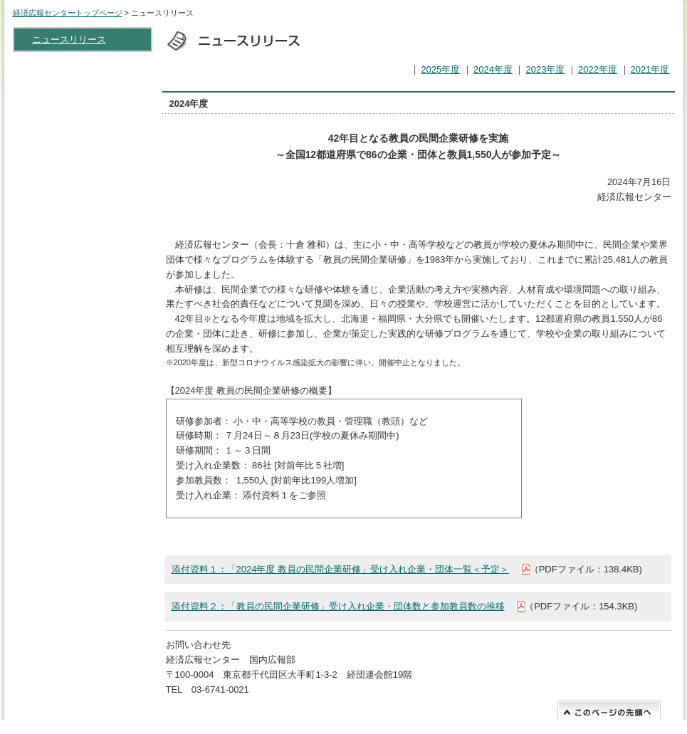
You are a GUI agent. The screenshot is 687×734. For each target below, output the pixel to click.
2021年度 (650, 69)
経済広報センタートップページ (67, 13)
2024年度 (493, 69)
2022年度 (597, 69)
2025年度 (440, 69)
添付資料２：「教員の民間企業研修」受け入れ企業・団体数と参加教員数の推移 (338, 606)
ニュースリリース (69, 39)
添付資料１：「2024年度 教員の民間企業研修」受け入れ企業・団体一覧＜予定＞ (341, 569)
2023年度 (545, 69)
